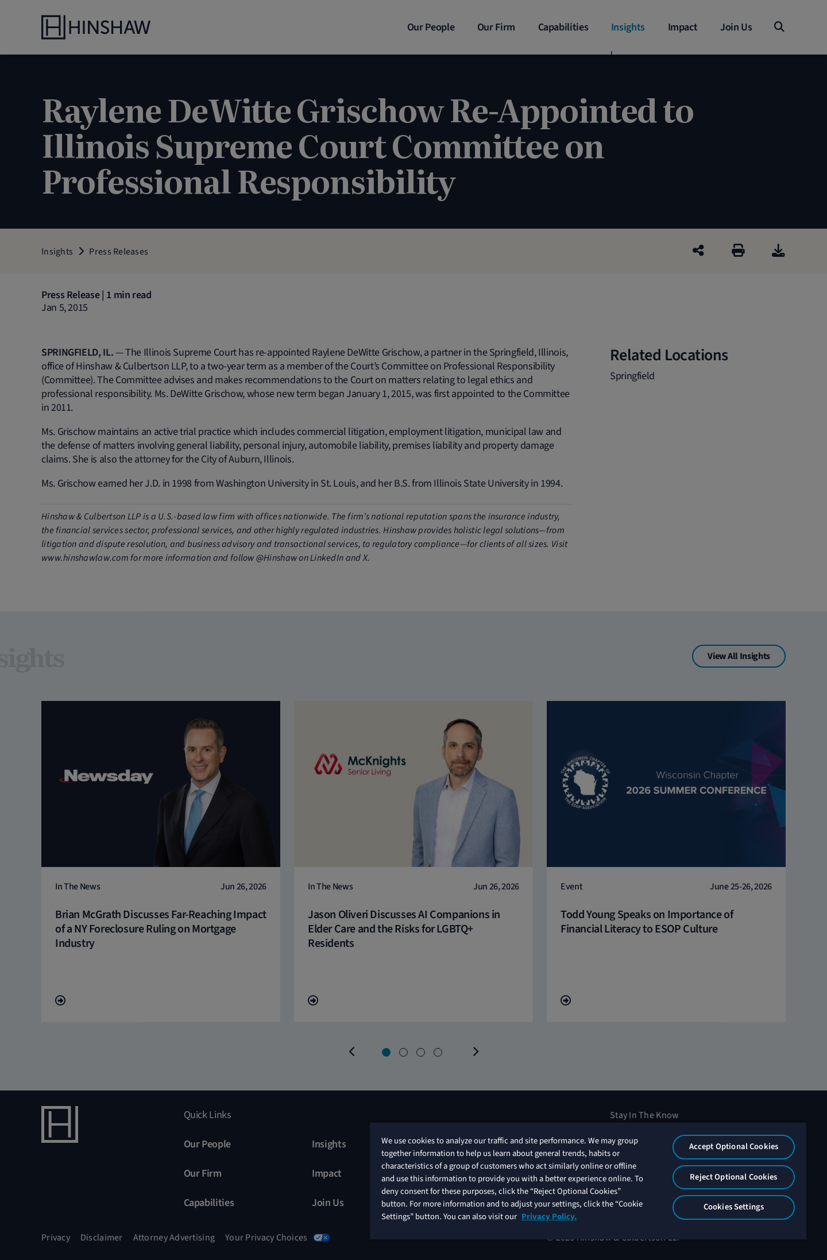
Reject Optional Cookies (733, 1177)
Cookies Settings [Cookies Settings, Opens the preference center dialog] (734, 1207)
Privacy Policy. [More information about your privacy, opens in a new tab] (549, 1217)
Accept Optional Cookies (733, 1146)
